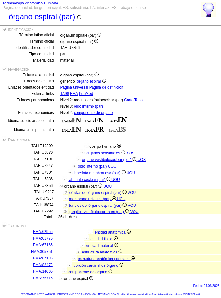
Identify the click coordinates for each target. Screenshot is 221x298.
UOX (142, 160)
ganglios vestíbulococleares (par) (99, 212)
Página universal (74, 87)
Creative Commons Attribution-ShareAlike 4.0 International (149, 294)
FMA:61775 (43, 238)
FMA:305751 (42, 251)
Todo (138, 100)
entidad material (102, 245)
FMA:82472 (43, 265)
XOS (130, 153)
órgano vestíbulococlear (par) (110, 160)
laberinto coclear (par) (89, 179)
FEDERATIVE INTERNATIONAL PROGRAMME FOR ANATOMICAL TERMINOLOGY (68, 294)
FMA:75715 (43, 278)
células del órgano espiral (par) (98, 192)
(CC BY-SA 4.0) (191, 294)
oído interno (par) (88, 106)
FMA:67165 (43, 245)
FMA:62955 (43, 231)
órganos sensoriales (106, 153)
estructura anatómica (102, 252)
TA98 (64, 94)
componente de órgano (93, 112)
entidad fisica (103, 239)
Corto (128, 100)
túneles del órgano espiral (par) (98, 205)
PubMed (86, 94)
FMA (74, 94)
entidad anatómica (113, 232)
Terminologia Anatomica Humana (30, 3)
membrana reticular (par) (93, 199)
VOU (132, 192)
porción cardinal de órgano (98, 265)
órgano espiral (91, 81)
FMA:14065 (43, 271)
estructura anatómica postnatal (106, 259)
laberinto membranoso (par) (100, 173)
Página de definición (106, 87)
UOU (112, 166)
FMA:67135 (43, 258)
